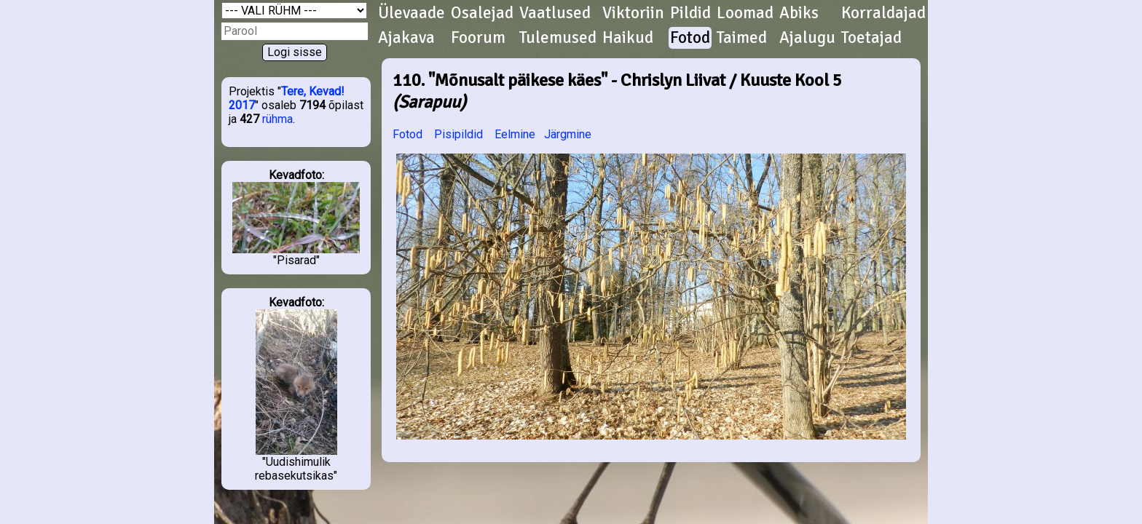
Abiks (799, 13)
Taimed (742, 38)
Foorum (478, 38)
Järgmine (567, 134)
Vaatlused (555, 13)
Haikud (627, 38)
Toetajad (871, 38)
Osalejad (482, 13)
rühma (277, 119)
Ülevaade (411, 13)
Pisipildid (458, 134)
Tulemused (557, 38)
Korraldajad (883, 13)
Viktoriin (633, 13)
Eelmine (515, 134)
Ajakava (406, 38)
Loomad (745, 13)
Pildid (690, 13)
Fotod (690, 38)
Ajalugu (807, 38)
